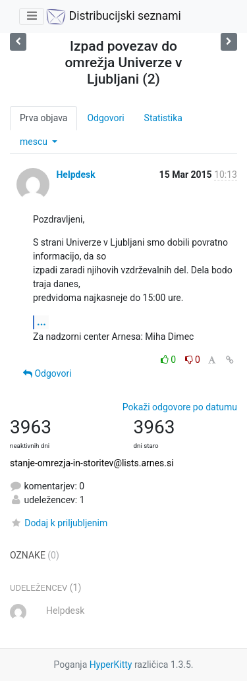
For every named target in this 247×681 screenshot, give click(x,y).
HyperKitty (111, 664)
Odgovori (105, 118)
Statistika (163, 118)
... (41, 321)
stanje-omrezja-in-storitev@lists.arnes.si (92, 463)
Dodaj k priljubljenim (58, 523)
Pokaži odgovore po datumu (180, 407)
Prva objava (43, 118)
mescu (34, 141)
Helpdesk (75, 174)
